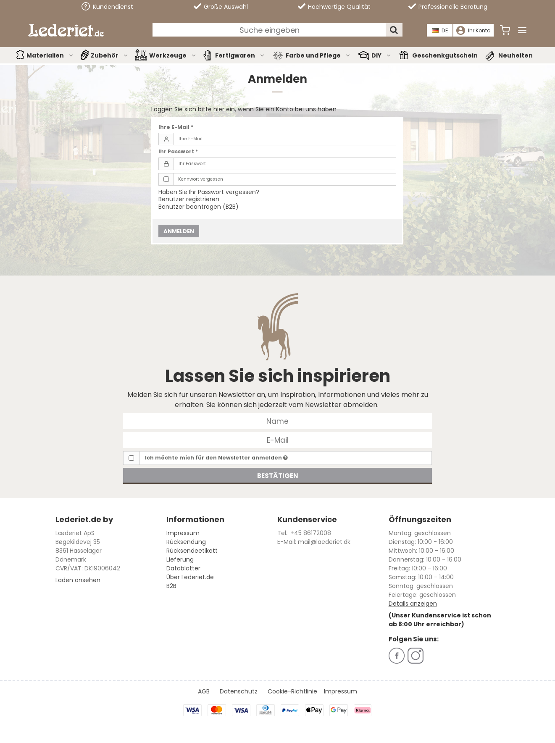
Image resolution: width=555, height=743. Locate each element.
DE (440, 30)
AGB (204, 691)
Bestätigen (277, 475)
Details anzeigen (413, 603)
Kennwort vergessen (200, 179)
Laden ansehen (77, 580)
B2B (171, 586)
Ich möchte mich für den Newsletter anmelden (216, 457)
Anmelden (178, 231)
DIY (381, 55)
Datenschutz (239, 691)
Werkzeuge (173, 55)
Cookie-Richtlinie (292, 691)
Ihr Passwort (178, 151)
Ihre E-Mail (176, 127)
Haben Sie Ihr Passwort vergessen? (208, 192)
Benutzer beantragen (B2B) (198, 206)
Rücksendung (186, 542)
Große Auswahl (221, 7)
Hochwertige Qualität (334, 7)
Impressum (183, 533)
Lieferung (180, 559)
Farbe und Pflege (318, 55)
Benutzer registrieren (188, 199)
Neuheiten (515, 55)
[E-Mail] (277, 440)
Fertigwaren (240, 55)
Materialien (50, 55)
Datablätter (183, 568)
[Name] (277, 421)
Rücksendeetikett (192, 550)
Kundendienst (107, 6)
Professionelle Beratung (447, 7)
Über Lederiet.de (190, 577)
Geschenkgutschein (445, 55)
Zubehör (110, 55)
